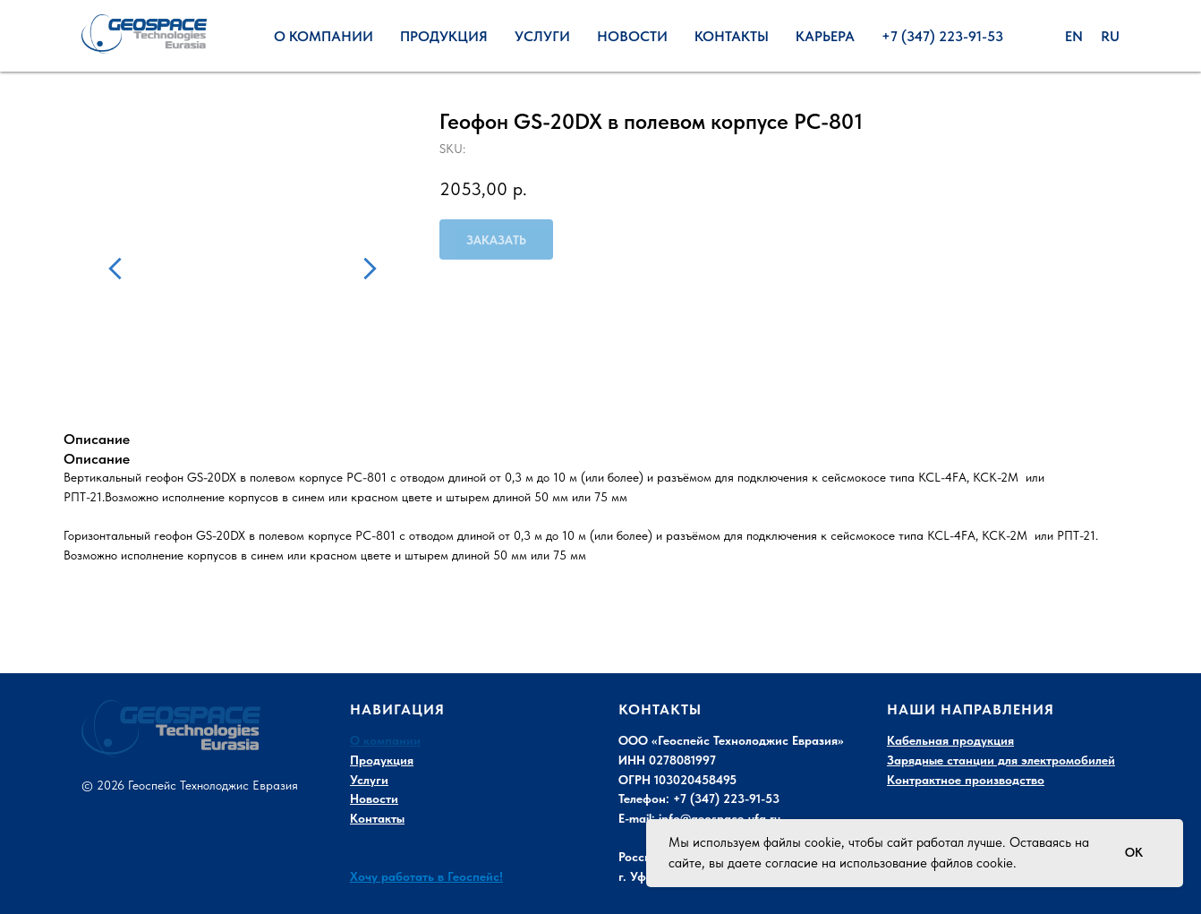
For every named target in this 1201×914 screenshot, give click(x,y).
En (1074, 36)
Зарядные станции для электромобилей (1001, 760)
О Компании (323, 36)
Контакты (731, 36)
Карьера (825, 36)
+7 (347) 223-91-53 (942, 36)
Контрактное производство (965, 780)
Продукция (444, 36)
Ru (1110, 36)
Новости (632, 36)
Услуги (542, 36)
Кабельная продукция (950, 740)
